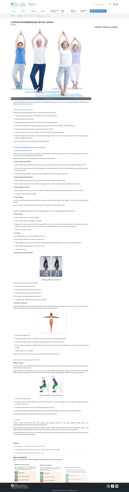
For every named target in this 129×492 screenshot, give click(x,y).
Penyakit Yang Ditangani (54, 11)
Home (14, 11)
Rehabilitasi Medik (83, 11)
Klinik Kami (62, 11)
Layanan (33, 11)
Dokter (43, 11)
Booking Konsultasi (98, 11)
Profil (23, 11)
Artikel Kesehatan (74, 11)
